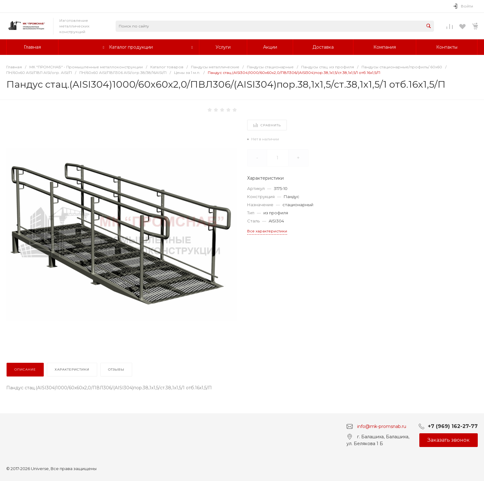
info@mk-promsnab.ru (381, 426)
